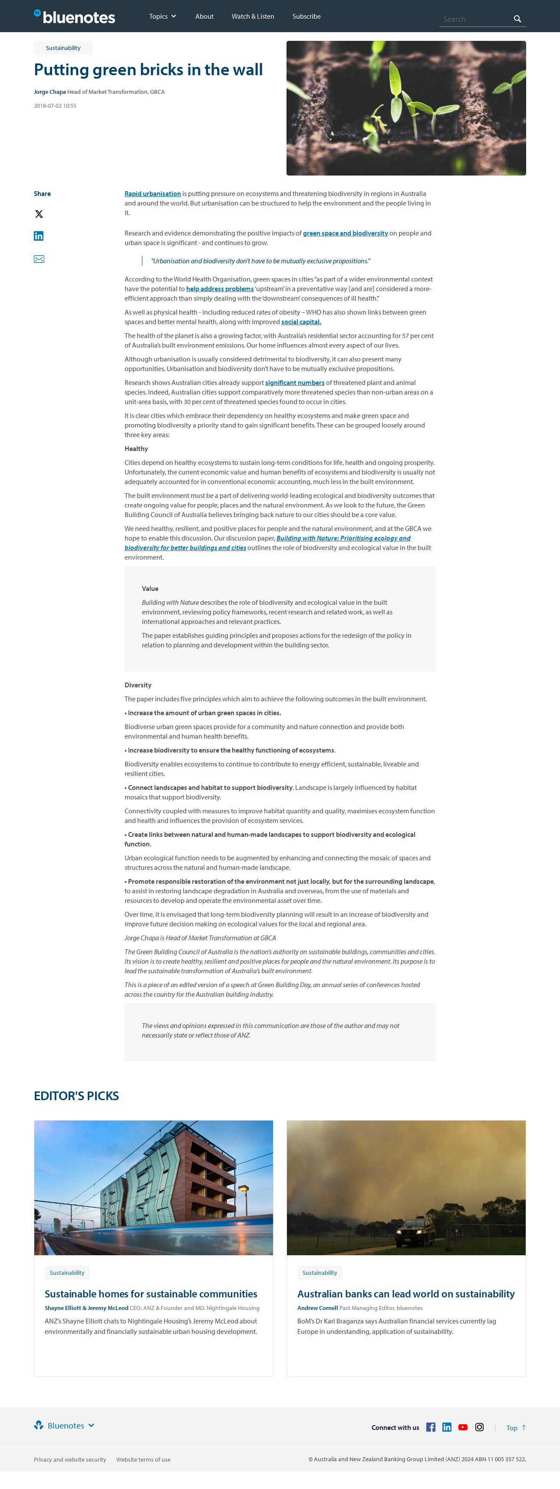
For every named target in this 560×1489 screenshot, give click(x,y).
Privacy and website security (70, 1459)
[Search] (482, 18)
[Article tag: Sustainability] (67, 1272)
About (204, 16)
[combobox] (482, 18)
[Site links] (91, 1425)
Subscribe (307, 16)
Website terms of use (143, 1459)
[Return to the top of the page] (516, 1428)
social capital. (301, 321)
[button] (51, 214)
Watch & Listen (253, 16)
